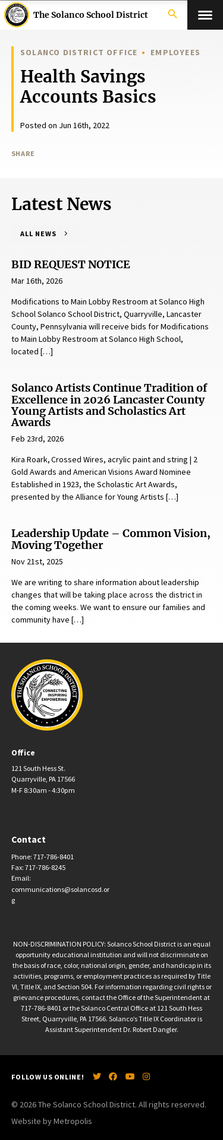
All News (38, 233)
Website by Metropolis (51, 1121)
